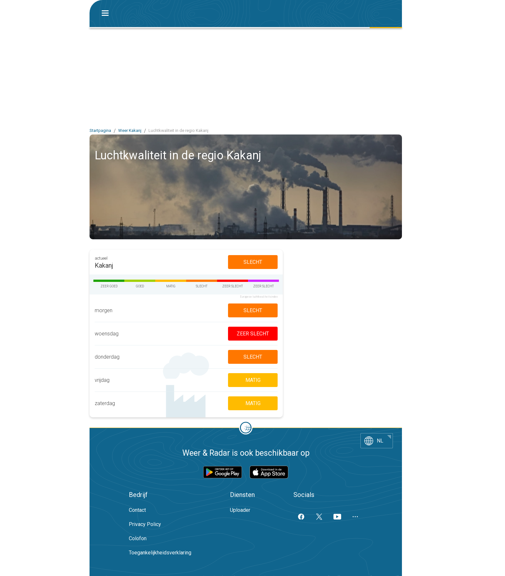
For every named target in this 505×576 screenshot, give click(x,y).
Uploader (240, 510)
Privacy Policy (145, 524)
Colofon (138, 538)
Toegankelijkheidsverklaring (160, 553)
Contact (137, 510)
